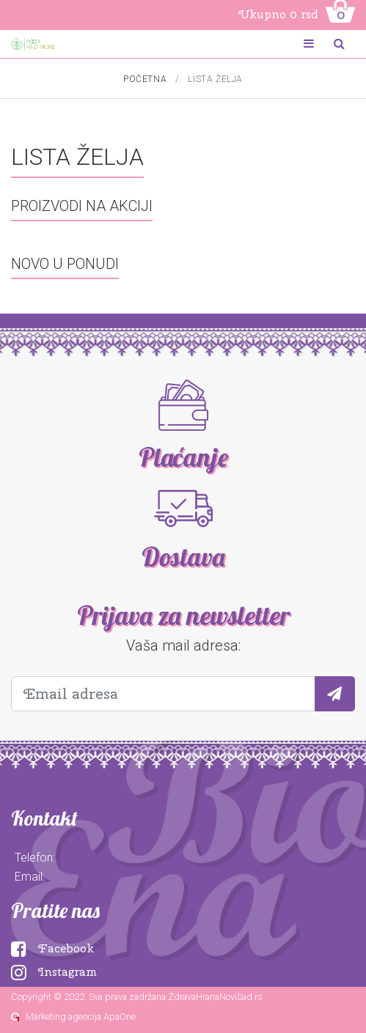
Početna (144, 79)
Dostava (183, 557)
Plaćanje (183, 457)
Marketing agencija (63, 1016)
